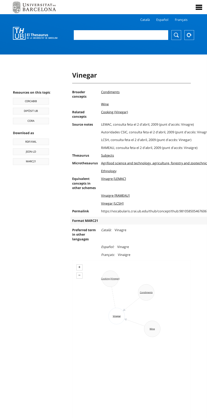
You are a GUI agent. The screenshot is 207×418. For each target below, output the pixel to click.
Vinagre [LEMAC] (113, 178)
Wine (105, 104)
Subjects (107, 155)
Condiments (110, 92)
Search (176, 35)
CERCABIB (31, 101)
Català (145, 19)
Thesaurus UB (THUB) (35, 33)
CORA (30, 121)
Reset (189, 35)
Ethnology (108, 171)
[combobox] (121, 35)
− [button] (79, 275)
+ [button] (79, 267)
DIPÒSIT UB (31, 111)
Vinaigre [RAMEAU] (115, 195)
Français (181, 19)
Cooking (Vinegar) (114, 112)
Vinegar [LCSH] (112, 203)
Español (162, 19)
